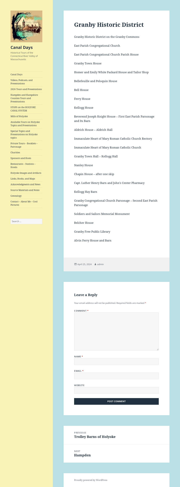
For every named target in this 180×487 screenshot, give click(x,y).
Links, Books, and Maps (23, 178)
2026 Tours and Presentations (26, 89)
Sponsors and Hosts (21, 158)
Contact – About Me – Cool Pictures (24, 203)
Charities (15, 152)
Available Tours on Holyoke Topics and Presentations (25, 123)
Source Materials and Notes (25, 190)
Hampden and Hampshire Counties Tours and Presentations (24, 98)
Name (78, 356)
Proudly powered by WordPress (90, 480)
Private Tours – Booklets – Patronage (24, 145)
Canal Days (22, 47)
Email (79, 370)
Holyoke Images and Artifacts (26, 173)
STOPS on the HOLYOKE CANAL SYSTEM (23, 109)
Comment (81, 310)
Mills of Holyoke (19, 116)
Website (79, 385)
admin (100, 264)
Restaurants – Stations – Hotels (23, 165)
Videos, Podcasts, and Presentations (22, 82)
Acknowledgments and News (25, 184)
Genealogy (16, 195)
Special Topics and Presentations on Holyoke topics (24, 134)
